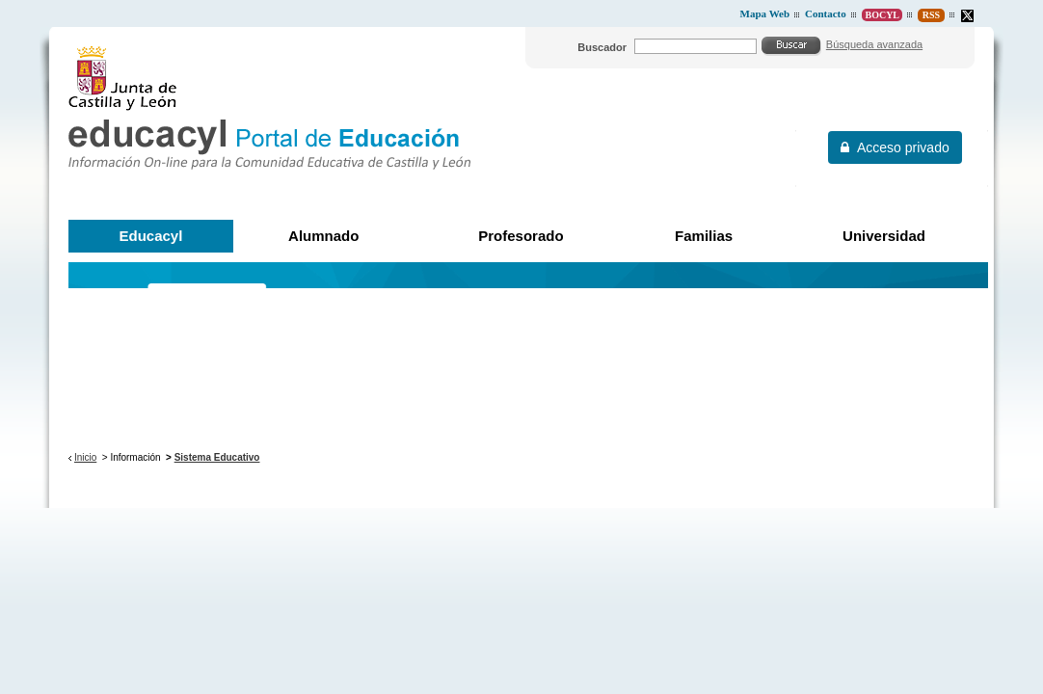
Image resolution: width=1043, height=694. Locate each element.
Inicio (85, 457)
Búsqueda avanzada (874, 44)
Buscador (602, 47)
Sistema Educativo (217, 457)
